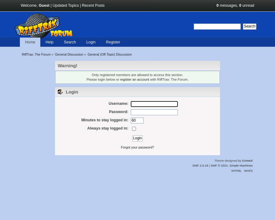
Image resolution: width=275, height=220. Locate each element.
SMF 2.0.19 (200, 165)
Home (30, 42)
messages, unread (235, 5)
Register (113, 42)
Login (91, 42)
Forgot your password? (137, 147)
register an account (134, 79)
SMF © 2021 (219, 165)
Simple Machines (241, 165)
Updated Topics (66, 5)
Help (49, 42)
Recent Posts (93, 5)
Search (70, 42)
